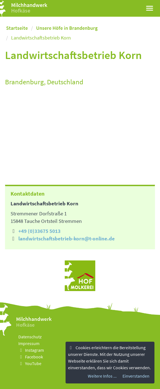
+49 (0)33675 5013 (39, 231)
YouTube (29, 363)
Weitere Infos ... (102, 376)
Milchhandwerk (29, 4)
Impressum (28, 343)
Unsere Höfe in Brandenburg (67, 28)
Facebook (30, 357)
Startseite (17, 28)
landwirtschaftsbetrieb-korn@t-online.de (66, 238)
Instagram (31, 350)
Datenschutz (30, 336)
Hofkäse (20, 10)
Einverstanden (135, 376)
